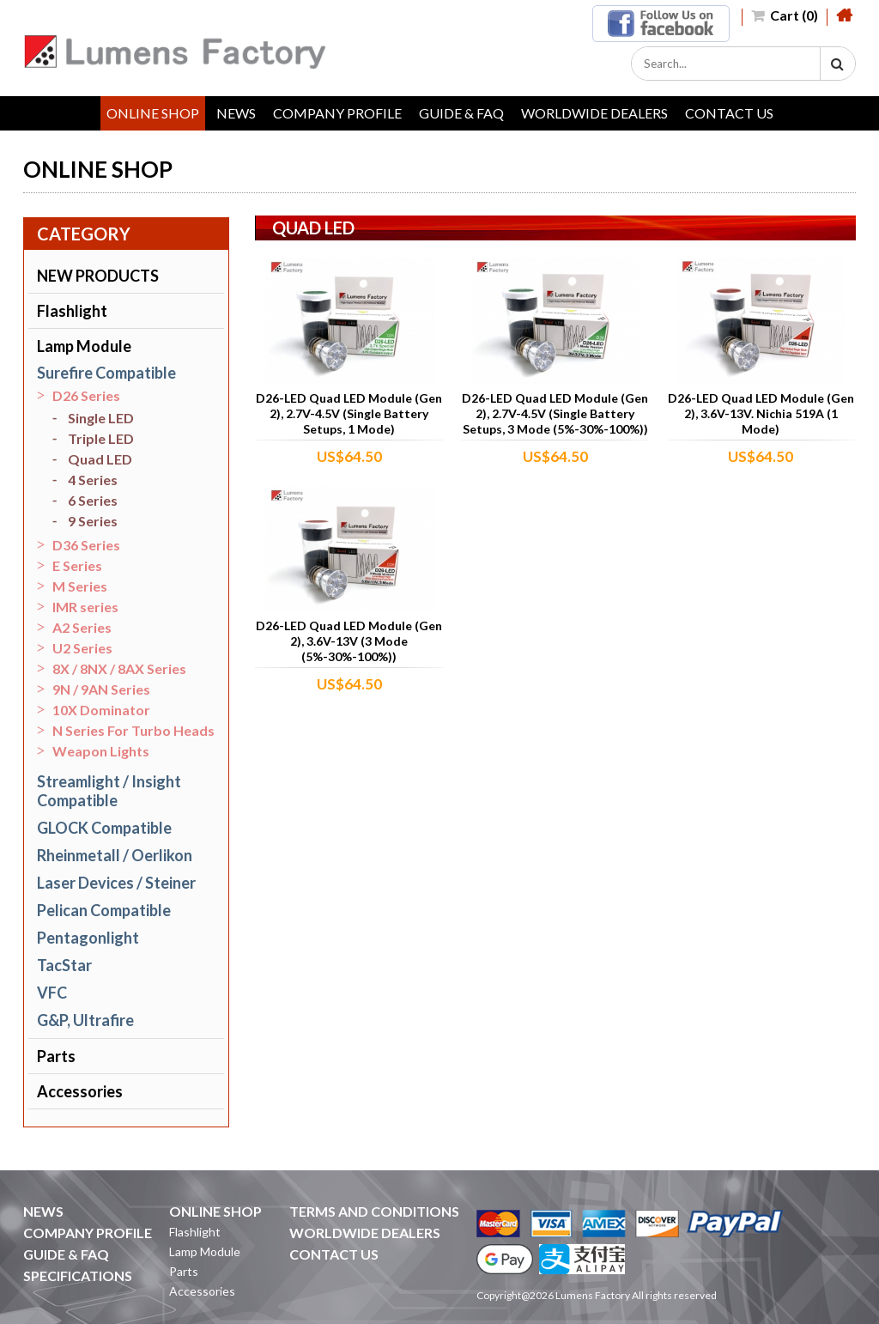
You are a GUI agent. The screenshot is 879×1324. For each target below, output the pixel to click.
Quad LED (100, 459)
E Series (77, 565)
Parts (56, 1056)
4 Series (93, 479)
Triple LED (101, 438)
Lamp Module (84, 346)
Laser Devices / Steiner (116, 882)
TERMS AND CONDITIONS (374, 1211)
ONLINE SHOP (152, 113)
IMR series (85, 606)
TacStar (64, 965)
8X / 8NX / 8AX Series (119, 668)
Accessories (80, 1091)
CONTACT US (729, 113)
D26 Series (86, 395)
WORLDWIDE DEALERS (594, 113)
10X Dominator (101, 709)
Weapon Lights (100, 751)
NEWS (236, 113)
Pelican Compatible (104, 910)
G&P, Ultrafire (85, 1020)
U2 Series (82, 648)
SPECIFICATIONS (77, 1275)
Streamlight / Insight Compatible (109, 791)
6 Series (93, 500)
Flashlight (72, 310)
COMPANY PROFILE (337, 113)
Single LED (101, 418)
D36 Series (86, 545)
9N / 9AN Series (101, 689)
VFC (52, 992)
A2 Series (82, 627)
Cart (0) (784, 15)
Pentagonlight (88, 937)
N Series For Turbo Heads (133, 730)
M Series (79, 586)
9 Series (93, 521)
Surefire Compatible (106, 372)
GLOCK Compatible (104, 827)
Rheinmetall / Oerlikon (114, 855)
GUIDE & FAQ (461, 113)
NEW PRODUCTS (98, 275)
